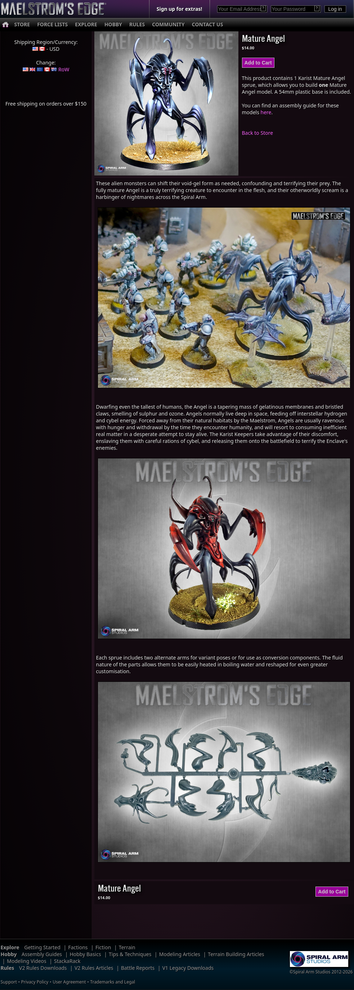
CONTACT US (207, 24)
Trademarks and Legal (112, 982)
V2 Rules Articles (94, 967)
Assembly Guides (42, 954)
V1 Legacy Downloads (188, 967)
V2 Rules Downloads (43, 967)
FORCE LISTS (52, 24)
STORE (22, 24)
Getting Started (42, 947)
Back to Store (257, 132)
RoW (63, 69)
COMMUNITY (168, 24)
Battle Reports (137, 967)
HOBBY (113, 24)
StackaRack (67, 961)
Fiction (103, 947)
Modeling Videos (26, 961)
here (266, 112)
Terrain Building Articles (236, 954)
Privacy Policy (35, 982)
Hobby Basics (85, 954)
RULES (137, 24)
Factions (78, 947)
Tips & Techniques (130, 954)
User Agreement (69, 982)
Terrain (127, 947)
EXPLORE (86, 24)
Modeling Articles (179, 954)
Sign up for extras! (179, 8)
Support (9, 982)
